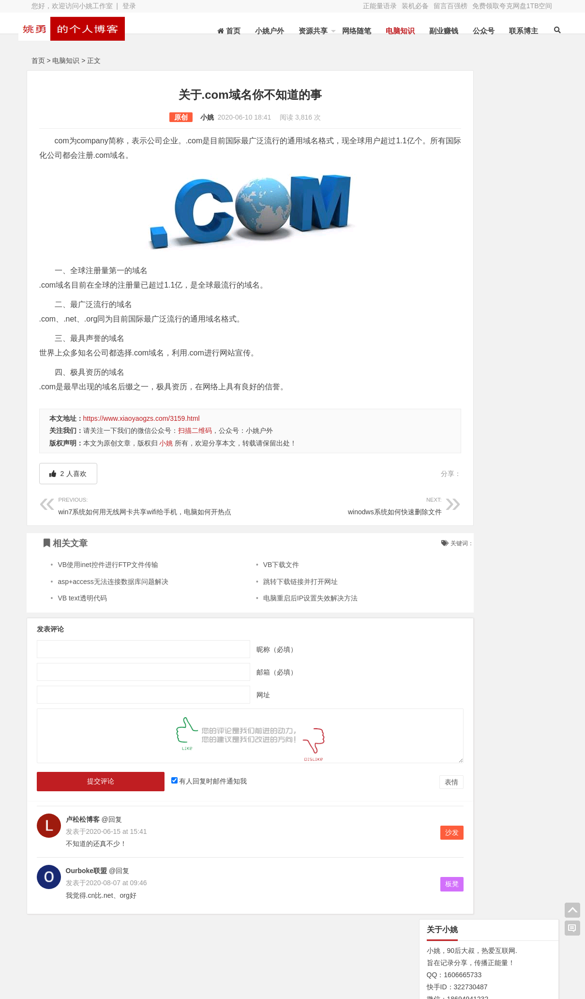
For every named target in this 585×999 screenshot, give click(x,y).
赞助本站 (225, 968)
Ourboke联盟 (86, 871)
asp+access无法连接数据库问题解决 (113, 581)
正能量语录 (380, 6)
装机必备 (415, 6)
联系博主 (512, 31)
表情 (391, 782)
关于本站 (70, 955)
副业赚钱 (433, 31)
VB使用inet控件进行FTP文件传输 (108, 565)
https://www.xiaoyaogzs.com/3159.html (141, 418)
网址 (233, 695)
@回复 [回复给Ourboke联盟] (118, 871)
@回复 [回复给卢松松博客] (111, 819)
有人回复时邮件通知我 (195, 781)
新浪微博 (301, 955)
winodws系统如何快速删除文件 (301, 505)
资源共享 (302, 31)
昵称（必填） (246, 649)
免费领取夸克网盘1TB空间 (512, 6)
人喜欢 (68, 473)
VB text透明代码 (82, 598)
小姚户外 (258, 31)
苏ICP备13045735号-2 (214, 986)
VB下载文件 (252, 565)
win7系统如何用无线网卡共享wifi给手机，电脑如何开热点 (145, 505)
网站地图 (70, 968)
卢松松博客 (83, 819)
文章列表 (225, 955)
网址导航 (505, 953)
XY (164, 986)
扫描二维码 (195, 430)
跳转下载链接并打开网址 (271, 581)
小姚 (177, 117)
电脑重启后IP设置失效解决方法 (281, 598)
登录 (129, 6)
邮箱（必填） (246, 672)
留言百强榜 (450, 6)
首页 (38, 60)
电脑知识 (389, 31)
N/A (425, 479)
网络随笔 (345, 31)
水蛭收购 (148, 955)
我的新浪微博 (505, 980)
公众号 (473, 31)
